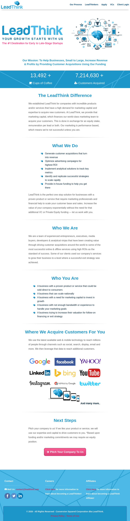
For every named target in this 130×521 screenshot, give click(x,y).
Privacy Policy (58, 516)
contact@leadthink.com (27, 489)
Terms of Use (72, 516)
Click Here (50, 489)
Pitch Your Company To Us (65, 451)
